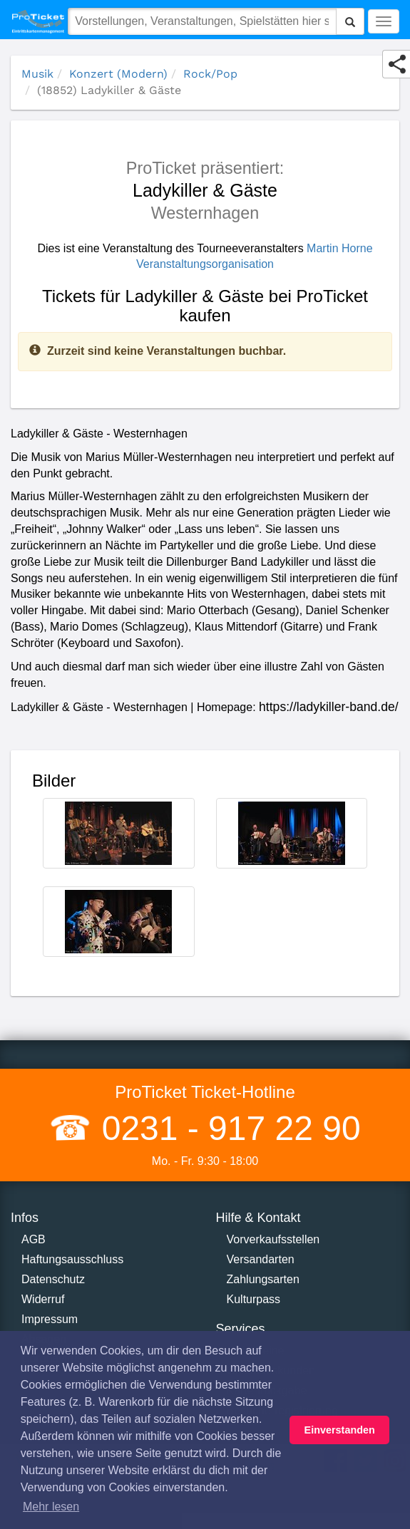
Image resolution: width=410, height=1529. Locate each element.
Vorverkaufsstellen (273, 1239)
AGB (33, 1239)
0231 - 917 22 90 (226, 1128)
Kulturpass (254, 1299)
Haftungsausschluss (72, 1259)
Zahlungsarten (263, 1279)
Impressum (49, 1319)
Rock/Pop (210, 74)
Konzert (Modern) (118, 74)
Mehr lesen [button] (51, 1507)
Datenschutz (53, 1279)
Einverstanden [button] (339, 1430)
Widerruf (42, 1299)
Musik (37, 74)
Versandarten (260, 1259)
